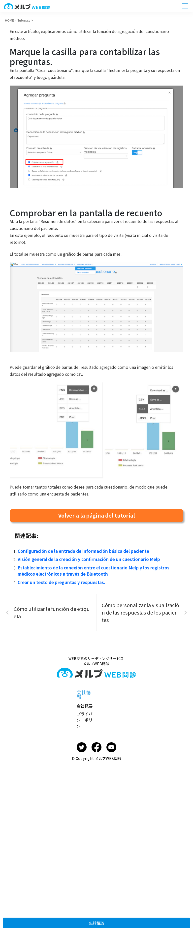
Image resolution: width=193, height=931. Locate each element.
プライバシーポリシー (85, 718)
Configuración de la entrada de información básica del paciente (81, 551)
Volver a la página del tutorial (96, 515)
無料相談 (96, 919)
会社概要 (85, 704)
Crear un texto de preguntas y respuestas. (60, 581)
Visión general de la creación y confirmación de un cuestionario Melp (86, 559)
